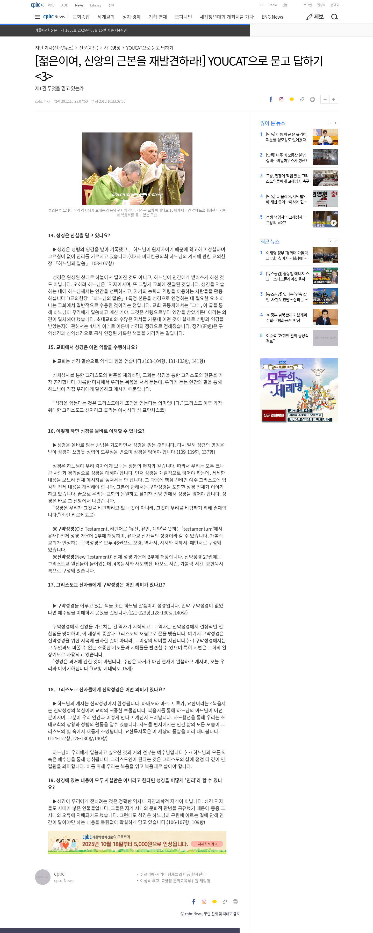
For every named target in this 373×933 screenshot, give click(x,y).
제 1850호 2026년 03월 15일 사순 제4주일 (94, 30)
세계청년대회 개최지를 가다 (227, 16)
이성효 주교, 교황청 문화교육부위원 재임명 (175, 880)
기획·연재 (158, 16)
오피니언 (183, 16)
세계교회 (105, 16)
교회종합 (81, 16)
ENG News (272, 16)
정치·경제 (132, 16)
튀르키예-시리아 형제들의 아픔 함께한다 (173, 874)
